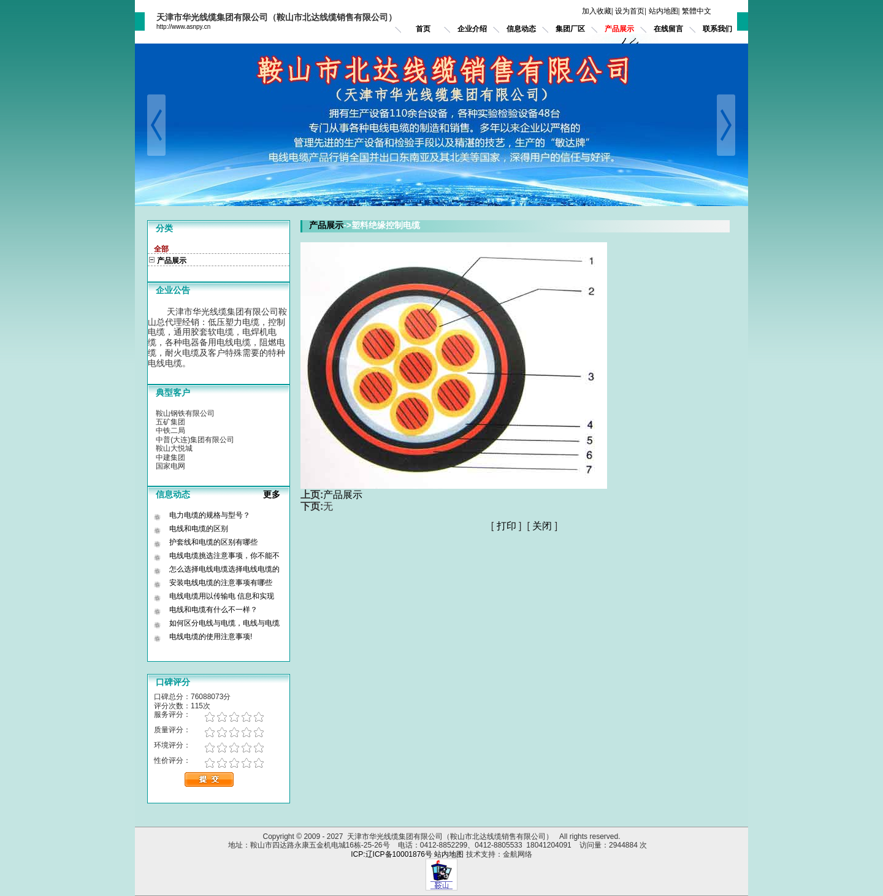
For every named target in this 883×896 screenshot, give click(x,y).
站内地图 (663, 11)
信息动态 (521, 29)
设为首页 (629, 11)
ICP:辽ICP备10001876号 (391, 854)
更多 (276, 494)
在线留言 (668, 29)
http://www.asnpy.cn (183, 26)
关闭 (542, 526)
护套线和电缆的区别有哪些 (213, 542)
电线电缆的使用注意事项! (210, 636)
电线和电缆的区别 (198, 528)
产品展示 (619, 29)
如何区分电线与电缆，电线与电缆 (224, 623)
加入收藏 (596, 11)
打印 (506, 526)
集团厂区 (570, 29)
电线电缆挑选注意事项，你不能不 (224, 555)
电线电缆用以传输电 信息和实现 (221, 596)
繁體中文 (696, 11)
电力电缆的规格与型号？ (209, 515)
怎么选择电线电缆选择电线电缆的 (224, 569)
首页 (423, 29)
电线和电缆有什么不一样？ (213, 609)
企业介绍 (472, 29)
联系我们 (717, 29)
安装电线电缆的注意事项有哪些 (220, 582)
